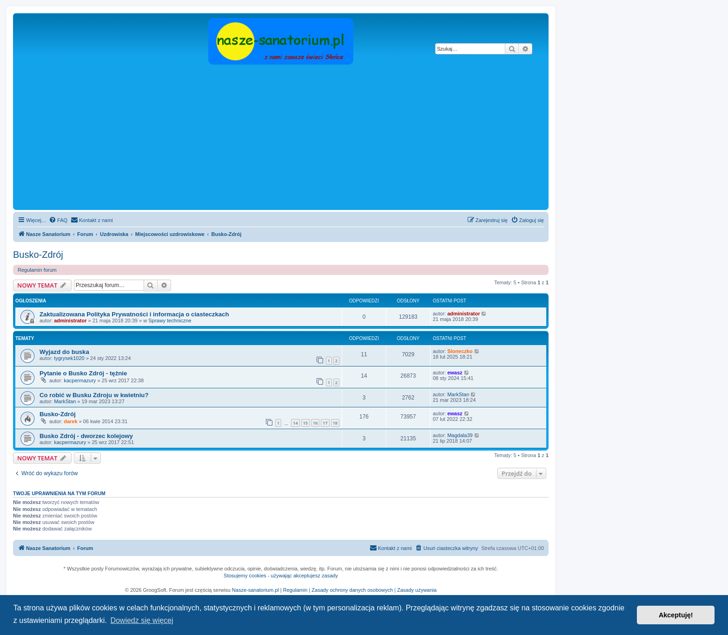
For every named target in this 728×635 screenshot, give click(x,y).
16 (315, 423)
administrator (70, 320)
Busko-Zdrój (38, 254)
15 (305, 423)
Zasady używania (417, 590)
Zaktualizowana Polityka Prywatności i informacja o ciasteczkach (134, 314)
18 (335, 423)
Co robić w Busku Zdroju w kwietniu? (94, 395)
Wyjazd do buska (64, 351)
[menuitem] (58, 220)
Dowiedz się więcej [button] (141, 620)
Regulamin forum (37, 270)
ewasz (454, 372)
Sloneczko (459, 351)
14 (295, 423)
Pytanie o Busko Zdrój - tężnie (83, 373)
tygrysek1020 (69, 358)
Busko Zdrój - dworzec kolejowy (86, 435)
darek (70, 421)
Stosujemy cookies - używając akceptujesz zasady (281, 575)
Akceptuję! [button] (676, 615)
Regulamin (295, 590)
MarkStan (65, 401)
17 (325, 423)
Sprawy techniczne (169, 320)
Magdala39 (459, 435)
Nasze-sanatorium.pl (255, 590)
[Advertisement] (280, 138)
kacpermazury (80, 380)
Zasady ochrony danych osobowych (352, 590)
